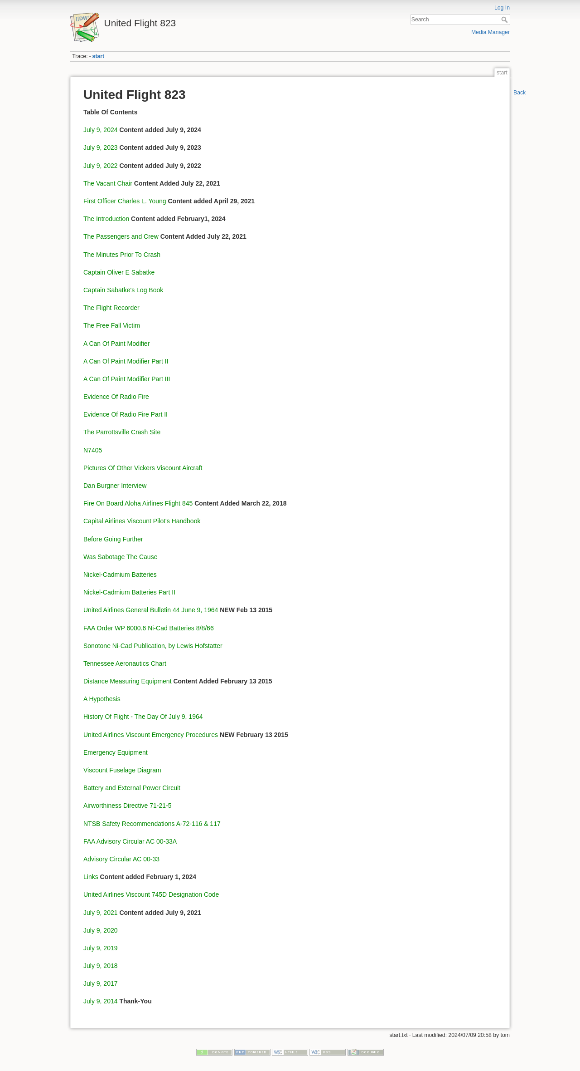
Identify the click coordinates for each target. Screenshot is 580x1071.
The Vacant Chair (107, 183)
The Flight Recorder (111, 307)
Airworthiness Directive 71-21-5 (127, 805)
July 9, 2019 (100, 948)
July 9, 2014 (100, 1001)
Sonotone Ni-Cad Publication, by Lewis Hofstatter (152, 645)
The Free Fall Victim (111, 325)
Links (90, 876)
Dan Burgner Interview (114, 485)
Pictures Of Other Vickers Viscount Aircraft (142, 468)
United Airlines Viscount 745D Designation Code (151, 894)
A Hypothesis (102, 699)
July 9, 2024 (100, 129)
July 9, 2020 (100, 930)
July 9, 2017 (100, 983)
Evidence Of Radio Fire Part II (125, 414)
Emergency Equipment (115, 752)
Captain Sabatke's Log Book (123, 290)
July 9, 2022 (100, 165)
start (98, 56)
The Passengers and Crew (121, 236)
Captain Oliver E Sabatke (119, 272)
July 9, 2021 (100, 912)
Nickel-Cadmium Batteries (120, 574)
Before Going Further (113, 539)
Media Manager (490, 32)
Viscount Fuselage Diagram (122, 770)
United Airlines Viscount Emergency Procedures (150, 734)
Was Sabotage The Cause (120, 556)
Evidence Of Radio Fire (116, 396)
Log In (502, 8)
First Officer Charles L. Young (124, 201)
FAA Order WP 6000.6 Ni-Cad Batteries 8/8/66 (148, 628)
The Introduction (106, 218)
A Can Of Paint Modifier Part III (126, 379)
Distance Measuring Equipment (127, 681)
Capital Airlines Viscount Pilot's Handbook (141, 521)
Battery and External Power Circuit (131, 787)
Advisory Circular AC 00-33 (121, 859)
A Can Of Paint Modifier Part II (126, 361)
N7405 (92, 450)
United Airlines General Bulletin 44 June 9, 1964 (150, 610)
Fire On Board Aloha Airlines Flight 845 (138, 503)
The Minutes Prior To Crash (121, 254)
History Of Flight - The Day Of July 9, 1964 (143, 716)
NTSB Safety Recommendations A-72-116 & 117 (152, 823)
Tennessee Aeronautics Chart (124, 663)
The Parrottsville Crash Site (121, 432)
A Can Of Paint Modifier (116, 343)
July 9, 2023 (100, 147)
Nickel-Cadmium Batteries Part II (129, 592)
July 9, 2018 (100, 965)
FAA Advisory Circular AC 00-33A (130, 841)
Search (505, 19)
